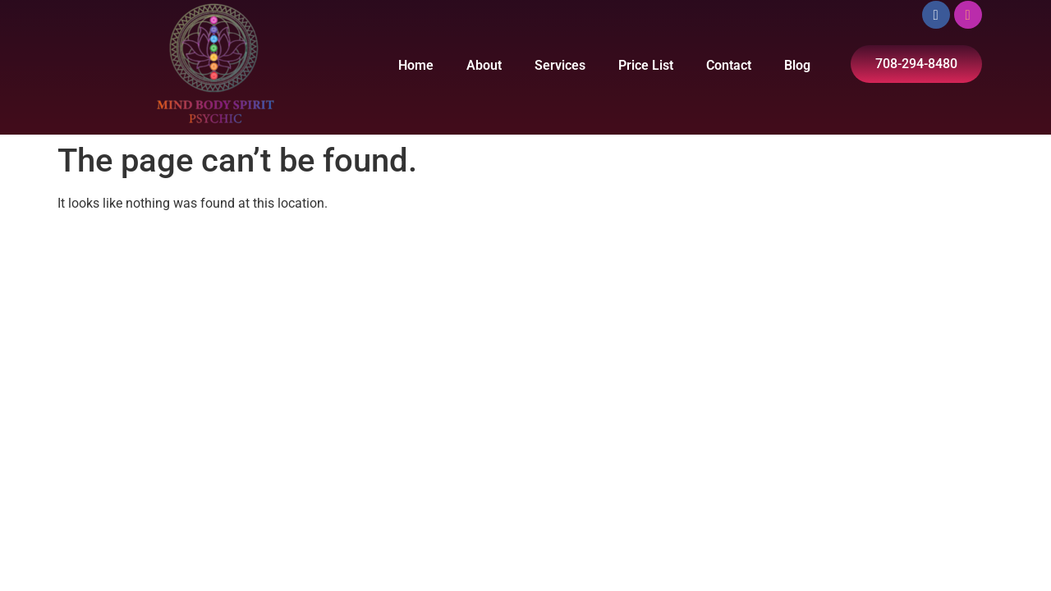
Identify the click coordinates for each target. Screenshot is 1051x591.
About (484, 65)
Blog (797, 65)
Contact (728, 65)
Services (560, 65)
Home (416, 65)
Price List (645, 65)
